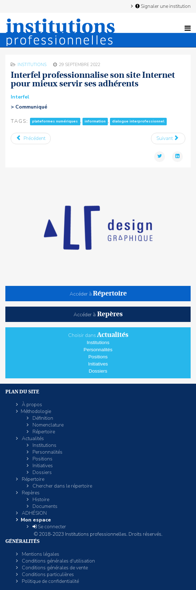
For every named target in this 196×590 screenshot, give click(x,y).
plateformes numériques (55, 121)
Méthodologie (36, 411)
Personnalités (98, 349)
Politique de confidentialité (50, 581)
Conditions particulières (47, 574)
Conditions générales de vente (54, 567)
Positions (97, 356)
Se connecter (48, 526)
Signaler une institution (162, 6)
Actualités (32, 438)
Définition (42, 418)
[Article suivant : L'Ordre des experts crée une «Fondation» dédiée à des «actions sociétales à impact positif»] (168, 138)
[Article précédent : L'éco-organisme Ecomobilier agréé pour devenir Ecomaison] (31, 138)
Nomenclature (47, 425)
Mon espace (36, 519)
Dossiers (98, 371)
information (95, 121)
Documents (44, 506)
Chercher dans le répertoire (61, 486)
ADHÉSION (34, 513)
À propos (31, 404)
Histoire (40, 499)
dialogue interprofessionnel (138, 121)
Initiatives (98, 364)
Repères (30, 492)
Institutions (31, 64)
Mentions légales (40, 554)
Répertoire (43, 431)
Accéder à (98, 294)
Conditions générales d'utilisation (58, 561)
